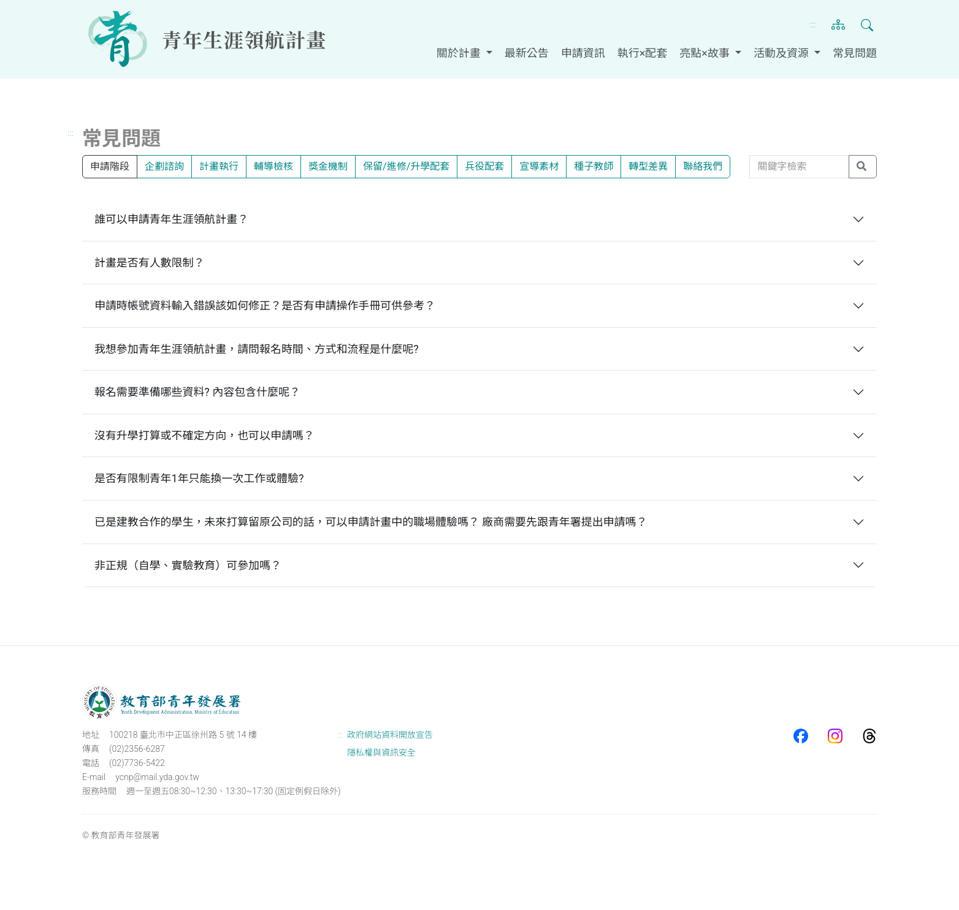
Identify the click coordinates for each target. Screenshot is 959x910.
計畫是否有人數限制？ (149, 262)
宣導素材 (539, 166)
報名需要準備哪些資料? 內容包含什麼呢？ (197, 391)
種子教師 (593, 166)
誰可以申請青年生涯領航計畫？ (171, 219)
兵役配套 (484, 166)
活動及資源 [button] (782, 53)
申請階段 (109, 166)
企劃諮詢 (164, 166)
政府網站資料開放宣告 (390, 735)
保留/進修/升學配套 (406, 166)
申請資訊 (583, 53)
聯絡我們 (702, 166)
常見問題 (855, 53)
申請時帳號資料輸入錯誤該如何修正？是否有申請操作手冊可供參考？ (265, 305)
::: (812, 24)
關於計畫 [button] (460, 53)
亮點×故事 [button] (705, 53)
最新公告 (527, 53)
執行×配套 (642, 53)
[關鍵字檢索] (799, 166)
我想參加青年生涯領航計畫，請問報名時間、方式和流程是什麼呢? (256, 349)
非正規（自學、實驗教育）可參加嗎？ (188, 565)
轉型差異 (648, 166)
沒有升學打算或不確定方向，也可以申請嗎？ (204, 435)
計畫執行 (219, 166)
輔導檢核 (273, 166)
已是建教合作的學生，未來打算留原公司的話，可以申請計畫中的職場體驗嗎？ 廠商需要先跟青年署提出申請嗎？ (371, 521)
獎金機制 (328, 166)
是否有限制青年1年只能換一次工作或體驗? (199, 478)
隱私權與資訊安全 (381, 752)
